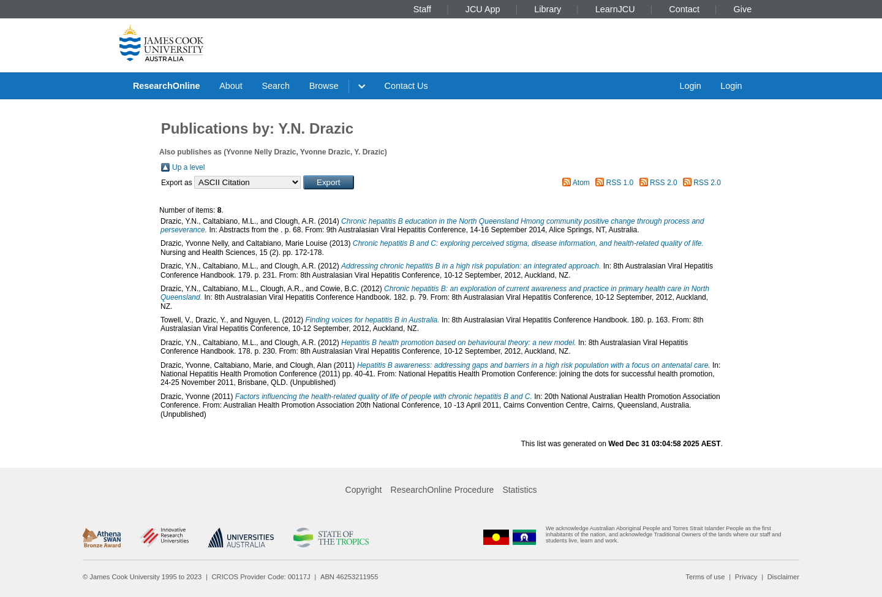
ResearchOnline (166, 86)
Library (547, 9)
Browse (324, 86)
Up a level (188, 167)
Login (690, 86)
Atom (581, 182)
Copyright (363, 490)
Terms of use (705, 576)
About (231, 86)
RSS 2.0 (663, 182)
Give (743, 9)
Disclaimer (783, 576)
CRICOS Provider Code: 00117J (261, 576)
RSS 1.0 (620, 182)
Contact (684, 9)
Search (276, 86)
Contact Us (406, 86)
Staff (422, 9)
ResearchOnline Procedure (442, 490)
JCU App (483, 9)
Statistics (519, 490)
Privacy (746, 576)
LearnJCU (615, 9)
